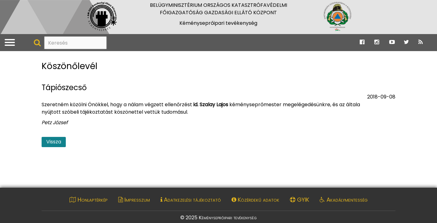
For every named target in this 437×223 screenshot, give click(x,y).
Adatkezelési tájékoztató (190, 199)
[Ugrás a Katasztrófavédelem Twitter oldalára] (406, 42)
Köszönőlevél (69, 66)
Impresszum (134, 199)
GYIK (299, 199)
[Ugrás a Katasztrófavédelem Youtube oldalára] (392, 42)
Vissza (53, 141)
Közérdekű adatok (255, 199)
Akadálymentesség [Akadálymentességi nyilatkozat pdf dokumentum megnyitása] (343, 199)
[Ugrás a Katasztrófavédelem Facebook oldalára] (362, 42)
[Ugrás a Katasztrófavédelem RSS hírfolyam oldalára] (420, 42)
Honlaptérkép (89, 199)
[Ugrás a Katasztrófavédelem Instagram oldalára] (376, 42)
